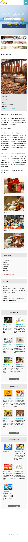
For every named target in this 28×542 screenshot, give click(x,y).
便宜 (8, 22)
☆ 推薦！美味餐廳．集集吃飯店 (10, 24)
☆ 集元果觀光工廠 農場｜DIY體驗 (14, 27)
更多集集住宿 (14, 379)
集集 (4, 135)
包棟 (11, 22)
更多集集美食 (14, 432)
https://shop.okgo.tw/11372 (9, 108)
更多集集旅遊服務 (14, 506)
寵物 (17, 22)
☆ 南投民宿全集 (21, 24)
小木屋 (13, 22)
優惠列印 (22, 22)
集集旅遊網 (3, 2)
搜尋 (22, 18)
